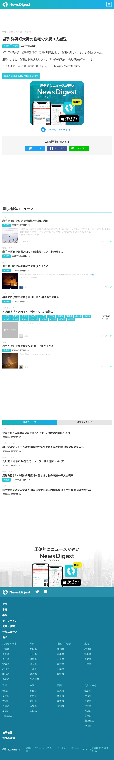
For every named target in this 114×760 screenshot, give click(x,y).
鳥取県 (33, 691)
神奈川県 (34, 319)
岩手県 (19, 32)
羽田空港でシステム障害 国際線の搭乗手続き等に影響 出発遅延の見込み (42, 447)
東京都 (24, 319)
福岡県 (87, 691)
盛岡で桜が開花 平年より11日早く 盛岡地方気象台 (30, 297)
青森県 (15, 316)
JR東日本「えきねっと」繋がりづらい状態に (27, 311)
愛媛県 (60, 701)
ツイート (35, 148)
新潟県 (44, 319)
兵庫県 (5, 706)
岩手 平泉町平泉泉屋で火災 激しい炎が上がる (28, 346)
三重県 (87, 664)
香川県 (60, 696)
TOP (4, 32)
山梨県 (53, 319)
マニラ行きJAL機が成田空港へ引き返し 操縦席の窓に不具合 (36, 433)
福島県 (60, 316)
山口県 (33, 710)
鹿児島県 (89, 720)
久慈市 (27, 32)
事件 (4, 609)
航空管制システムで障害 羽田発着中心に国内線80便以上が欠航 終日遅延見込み (46, 490)
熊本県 (87, 706)
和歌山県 (7, 715)
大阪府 (6, 480)
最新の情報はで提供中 (21, 76)
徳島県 (60, 691)
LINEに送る (79, 148)
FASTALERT (87, 749)
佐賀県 (87, 696)
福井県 (60, 664)
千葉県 (15, 319)
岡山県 (33, 701)
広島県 (33, 706)
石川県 (60, 659)
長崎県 (87, 701)
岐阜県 (87, 649)
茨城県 (69, 316)
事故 (4, 615)
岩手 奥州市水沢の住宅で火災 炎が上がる (25, 266)
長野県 (62, 319)
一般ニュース (8, 293)
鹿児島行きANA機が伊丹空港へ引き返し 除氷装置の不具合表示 (37, 475)
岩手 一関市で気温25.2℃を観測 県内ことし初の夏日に (32, 251)
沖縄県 (87, 725)
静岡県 (71, 319)
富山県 (60, 654)
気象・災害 (7, 248)
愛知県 (87, 659)
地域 (4, 637)
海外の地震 (8, 738)
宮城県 (33, 316)
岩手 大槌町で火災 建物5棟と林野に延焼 (25, 221)
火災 (11, 32)
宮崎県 (87, 715)
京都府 (5, 696)
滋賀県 (5, 691)
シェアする (57, 148)
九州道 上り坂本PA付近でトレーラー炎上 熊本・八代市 (33, 461)
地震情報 (7, 732)
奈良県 (5, 710)
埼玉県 (6, 319)
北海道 (6, 316)
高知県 (60, 706)
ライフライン (9, 620)
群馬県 (87, 316)
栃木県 (78, 316)
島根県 (33, 696)
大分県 (87, 710)
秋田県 (42, 316)
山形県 (51, 316)
